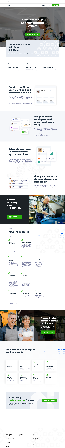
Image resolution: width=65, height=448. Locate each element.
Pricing (47, 1)
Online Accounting (22, 435)
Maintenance (8, 443)
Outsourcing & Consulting (10, 438)
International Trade (9, 439)
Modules (32, 1)
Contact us (53, 1)
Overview (43, 5)
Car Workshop (8, 445)
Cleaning (7, 446)
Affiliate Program (35, 435)
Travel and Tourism (9, 435)
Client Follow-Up (22, 434)
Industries (37, 1)
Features (42, 1)
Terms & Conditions (36, 438)
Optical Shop (8, 442)
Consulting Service (9, 434)
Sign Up (34, 444)
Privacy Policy (35, 439)
